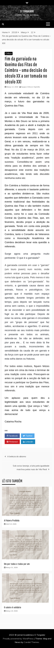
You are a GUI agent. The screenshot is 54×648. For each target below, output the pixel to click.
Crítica (9, 53)
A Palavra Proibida (11, 520)
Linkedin (28, 442)
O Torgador (27, 11)
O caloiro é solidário (12, 607)
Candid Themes (31, 642)
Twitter (27, 436)
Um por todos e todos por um (17, 564)
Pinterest (12, 442)
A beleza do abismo (16, 456)
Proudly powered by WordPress (18, 638)
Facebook (12, 436)
